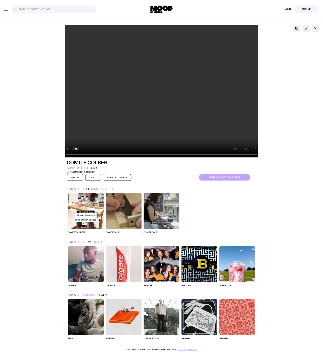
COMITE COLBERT (103, 189)
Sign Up (306, 9)
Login (287, 9)
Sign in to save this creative (224, 177)
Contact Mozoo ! (187, 349)
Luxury (89, 295)
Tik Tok (98, 242)
